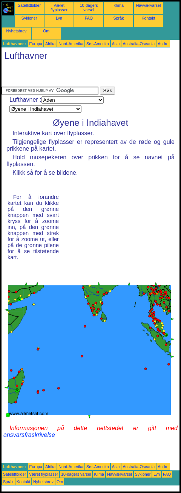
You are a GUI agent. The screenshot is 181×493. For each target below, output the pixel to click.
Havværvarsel (148, 5)
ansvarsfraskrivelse (29, 435)
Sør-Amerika (97, 43)
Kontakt (148, 18)
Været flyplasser (59, 7)
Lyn (59, 18)
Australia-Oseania (139, 43)
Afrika (50, 43)
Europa (35, 43)
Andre (163, 43)
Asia (116, 43)
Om (46, 31)
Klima (119, 5)
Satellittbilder (29, 5)
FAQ (89, 18)
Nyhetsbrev (16, 31)
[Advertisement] (90, 75)
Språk (119, 18)
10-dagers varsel (89, 7)
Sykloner (29, 18)
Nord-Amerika (70, 43)
